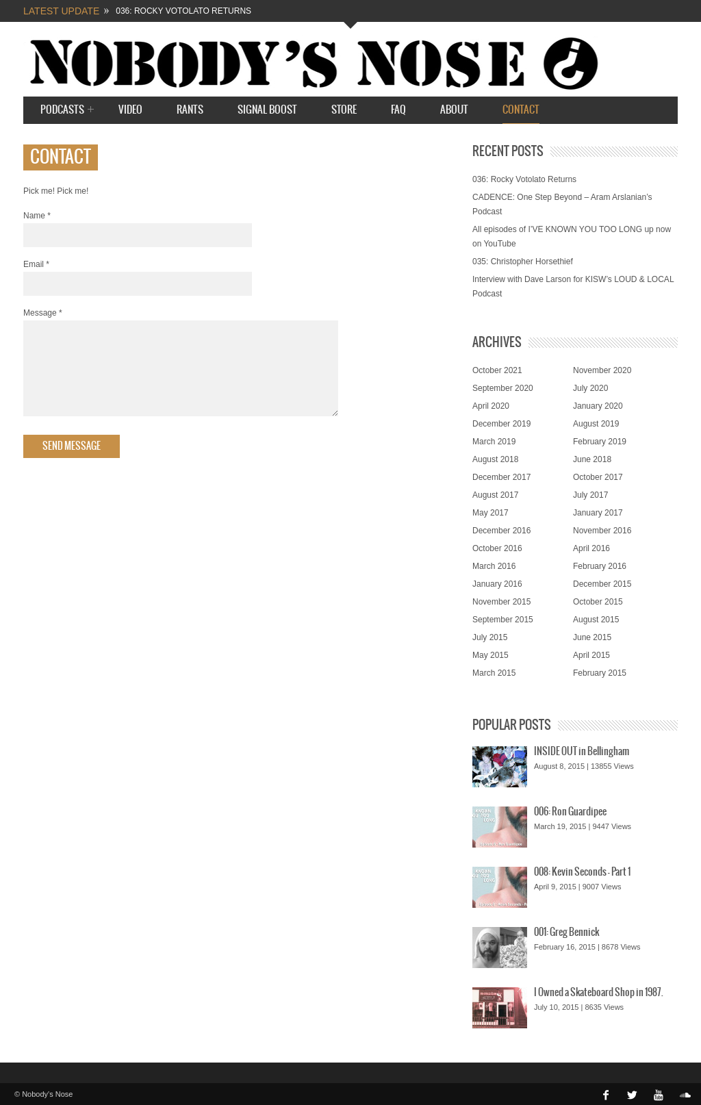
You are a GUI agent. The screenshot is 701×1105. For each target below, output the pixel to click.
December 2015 (602, 584)
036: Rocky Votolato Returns (183, 11)
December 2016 (501, 530)
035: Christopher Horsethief (522, 261)
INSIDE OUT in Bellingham (581, 751)
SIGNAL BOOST (267, 110)
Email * (36, 264)
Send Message (71, 462)
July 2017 (590, 495)
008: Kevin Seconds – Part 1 (582, 872)
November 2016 (602, 530)
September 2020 (502, 388)
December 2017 (501, 477)
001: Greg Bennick (566, 932)
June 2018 (592, 459)
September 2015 (502, 619)
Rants (190, 110)
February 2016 (599, 566)
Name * (37, 215)
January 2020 (598, 406)
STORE (344, 110)
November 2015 (501, 602)
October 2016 (497, 548)
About (454, 110)
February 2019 (599, 441)
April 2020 (490, 406)
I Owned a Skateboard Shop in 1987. (598, 992)
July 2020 (590, 388)
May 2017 (490, 513)
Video (130, 110)
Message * (42, 313)
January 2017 (598, 513)
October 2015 (598, 602)
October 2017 (598, 477)
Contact (520, 110)
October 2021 (497, 370)
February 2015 (599, 673)
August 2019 (596, 424)
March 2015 (493, 673)
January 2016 (497, 584)
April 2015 (591, 655)
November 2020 (602, 370)
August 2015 (596, 619)
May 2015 (490, 655)
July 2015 (489, 637)
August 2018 (495, 459)
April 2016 (591, 548)
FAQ (398, 110)
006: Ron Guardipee (570, 811)
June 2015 (592, 637)
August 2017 (495, 495)
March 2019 (493, 441)
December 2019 (501, 424)
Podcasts (62, 110)
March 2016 (493, 566)
